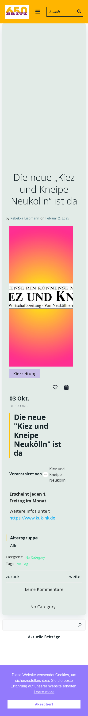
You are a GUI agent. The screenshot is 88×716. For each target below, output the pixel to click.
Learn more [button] (44, 691)
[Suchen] (79, 625)
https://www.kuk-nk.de (32, 518)
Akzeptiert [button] (44, 704)
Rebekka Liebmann (24, 218)
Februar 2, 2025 (57, 218)
